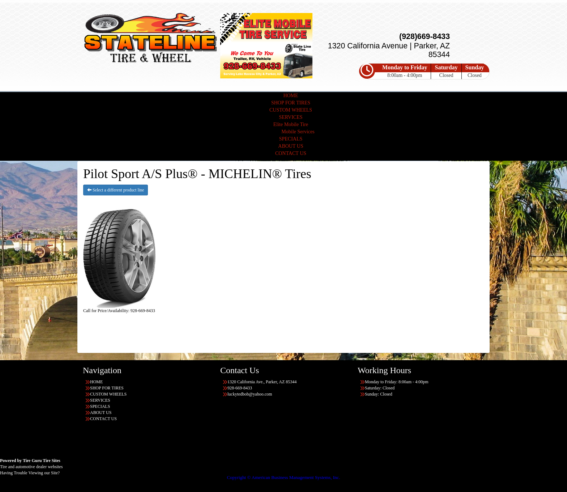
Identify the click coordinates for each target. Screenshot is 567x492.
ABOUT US (290, 146)
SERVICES (290, 117)
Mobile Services (297, 131)
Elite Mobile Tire (290, 124)
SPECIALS (291, 139)
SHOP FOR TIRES (290, 102)
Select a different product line (115, 190)
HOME (290, 95)
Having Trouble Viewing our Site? (30, 472)
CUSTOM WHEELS (290, 110)
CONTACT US (290, 153)
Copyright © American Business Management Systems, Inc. (283, 477)
